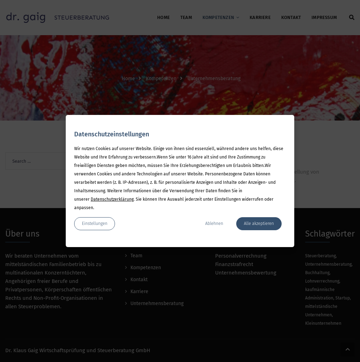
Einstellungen (94, 223)
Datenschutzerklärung (112, 199)
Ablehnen (214, 223)
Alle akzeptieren (259, 223)
